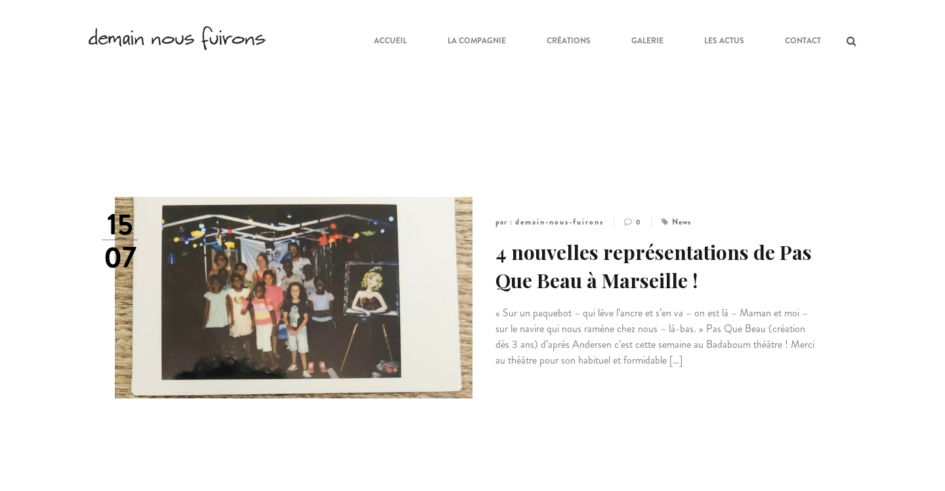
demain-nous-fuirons (559, 222)
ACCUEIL (390, 41)
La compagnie (477, 41)
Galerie (647, 41)
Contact (803, 41)
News (681, 222)
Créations (569, 41)
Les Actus (724, 41)
